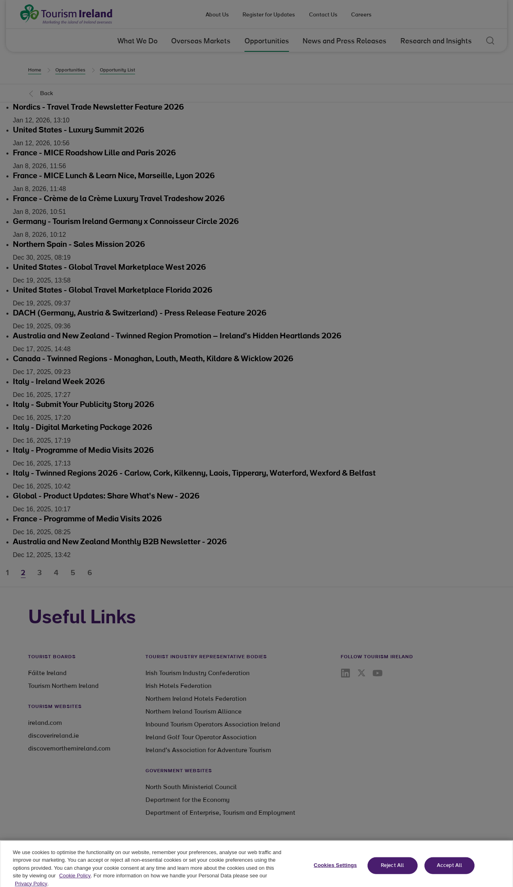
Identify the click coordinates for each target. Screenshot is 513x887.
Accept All (449, 874)
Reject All (392, 874)
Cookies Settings (335, 874)
